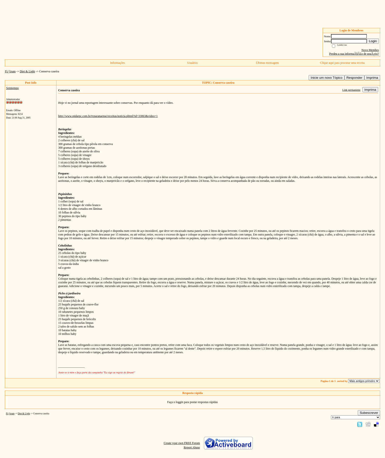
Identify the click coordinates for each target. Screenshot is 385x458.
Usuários (192, 63)
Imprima (372, 77)
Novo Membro (370, 50)
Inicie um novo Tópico (326, 77)
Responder (354, 77)
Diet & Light (27, 71)
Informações (117, 63)
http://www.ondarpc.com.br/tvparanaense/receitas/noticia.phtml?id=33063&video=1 (108, 116)
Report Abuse (192, 447)
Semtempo (12, 88)
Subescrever (369, 413)
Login (373, 41)
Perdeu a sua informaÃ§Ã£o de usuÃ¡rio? (354, 53)
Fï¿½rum (10, 71)
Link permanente (351, 89)
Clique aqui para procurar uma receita (342, 63)
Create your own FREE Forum (182, 443)
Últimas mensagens (267, 63)
